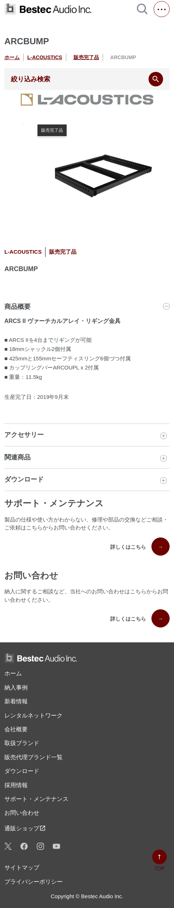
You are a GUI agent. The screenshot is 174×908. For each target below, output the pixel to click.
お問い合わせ (21, 813)
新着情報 (16, 701)
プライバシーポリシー (33, 882)
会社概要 (16, 729)
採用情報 (16, 785)
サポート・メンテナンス (36, 799)
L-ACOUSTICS (44, 57)
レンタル (33, 715)
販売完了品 (86, 57)
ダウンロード (21, 771)
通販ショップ (25, 828)
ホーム (12, 57)
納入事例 (16, 687)
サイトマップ (21, 867)
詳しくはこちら (140, 546)
